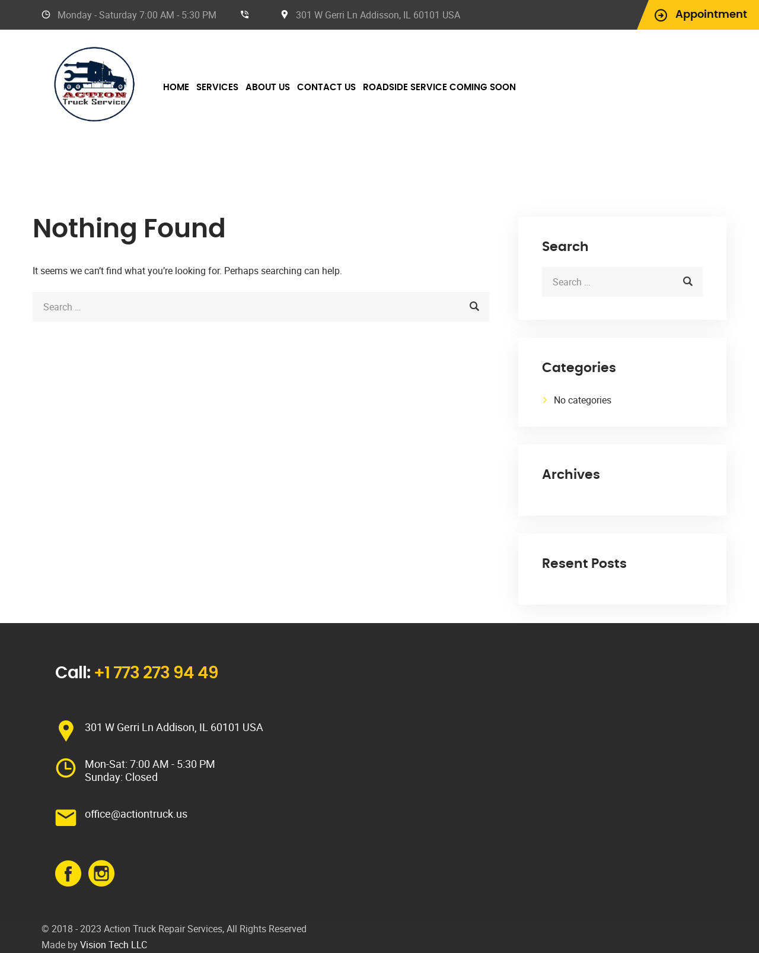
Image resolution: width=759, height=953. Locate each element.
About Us (267, 87)
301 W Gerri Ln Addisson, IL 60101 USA (378, 14)
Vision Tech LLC (113, 944)
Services (217, 87)
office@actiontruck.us (136, 813)
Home (176, 87)
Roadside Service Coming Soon (439, 87)
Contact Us (326, 87)
